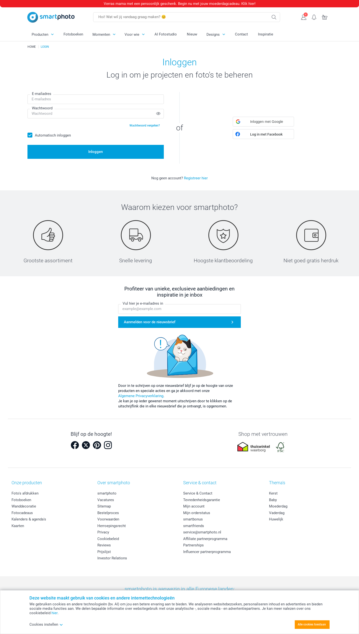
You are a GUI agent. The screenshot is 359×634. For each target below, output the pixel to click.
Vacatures (105, 500)
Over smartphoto (113, 482)
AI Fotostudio (165, 34)
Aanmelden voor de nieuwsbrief (149, 322)
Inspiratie (265, 34)
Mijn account (194, 506)
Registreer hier (196, 178)
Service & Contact (197, 493)
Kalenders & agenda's (29, 519)
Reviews (104, 545)
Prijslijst (104, 552)
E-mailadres (41, 94)
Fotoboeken (73, 34)
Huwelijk (276, 519)
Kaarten (18, 526)
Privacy (103, 532)
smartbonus (193, 519)
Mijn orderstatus (196, 513)
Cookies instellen (46, 624)
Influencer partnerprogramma (207, 552)
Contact (241, 34)
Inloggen (95, 152)
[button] (263, 122)
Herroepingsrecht (111, 526)
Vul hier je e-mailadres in (143, 303)
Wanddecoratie (24, 506)
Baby (273, 500)
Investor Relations (112, 558)
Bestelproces (108, 513)
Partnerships (193, 545)
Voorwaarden (108, 519)
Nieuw (192, 34)
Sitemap (104, 506)
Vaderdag (276, 513)
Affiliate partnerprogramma (205, 539)
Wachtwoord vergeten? (144, 125)
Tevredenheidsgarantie (201, 500)
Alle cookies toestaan (312, 624)
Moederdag (278, 506)
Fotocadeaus (22, 513)
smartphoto (106, 493)
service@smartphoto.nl (202, 532)
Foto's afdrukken (25, 493)
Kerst (273, 493)
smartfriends (193, 526)
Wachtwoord (42, 108)
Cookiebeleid (108, 539)
